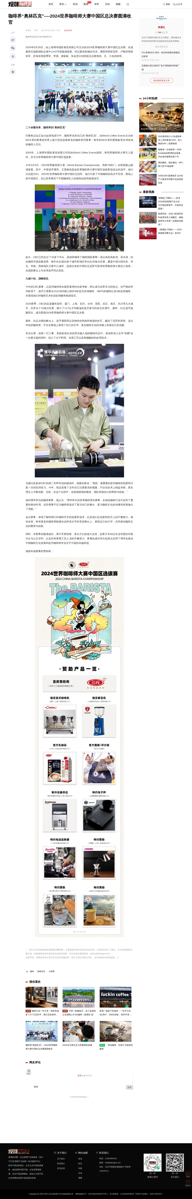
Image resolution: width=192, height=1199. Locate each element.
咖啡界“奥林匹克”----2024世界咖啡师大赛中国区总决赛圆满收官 (41, 1049)
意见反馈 (61, 1168)
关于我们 (61, 1159)
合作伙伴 (68, 30)
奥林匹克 (41, 971)
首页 (50, 4)
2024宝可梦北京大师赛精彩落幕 (77, 1047)
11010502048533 (127, 1194)
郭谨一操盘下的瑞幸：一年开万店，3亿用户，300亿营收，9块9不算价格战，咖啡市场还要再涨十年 (116, 1014)
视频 (118, 4)
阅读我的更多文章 (161, 80)
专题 (80, 1168)
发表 (129, 1087)
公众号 (177, 4)
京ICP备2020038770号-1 (98, 1194)
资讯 (63, 4)
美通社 (161, 27)
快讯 (75, 4)
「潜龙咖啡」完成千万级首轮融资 (116, 1049)
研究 (96, 4)
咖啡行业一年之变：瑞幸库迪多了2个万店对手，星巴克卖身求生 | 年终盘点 (42, 1014)
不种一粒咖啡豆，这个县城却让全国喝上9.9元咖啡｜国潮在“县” (79, 1014)
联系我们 (61, 1163)
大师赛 (51, 971)
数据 (87, 3)
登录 (79, 1075)
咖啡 (32, 971)
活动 (107, 4)
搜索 (166, 4)
